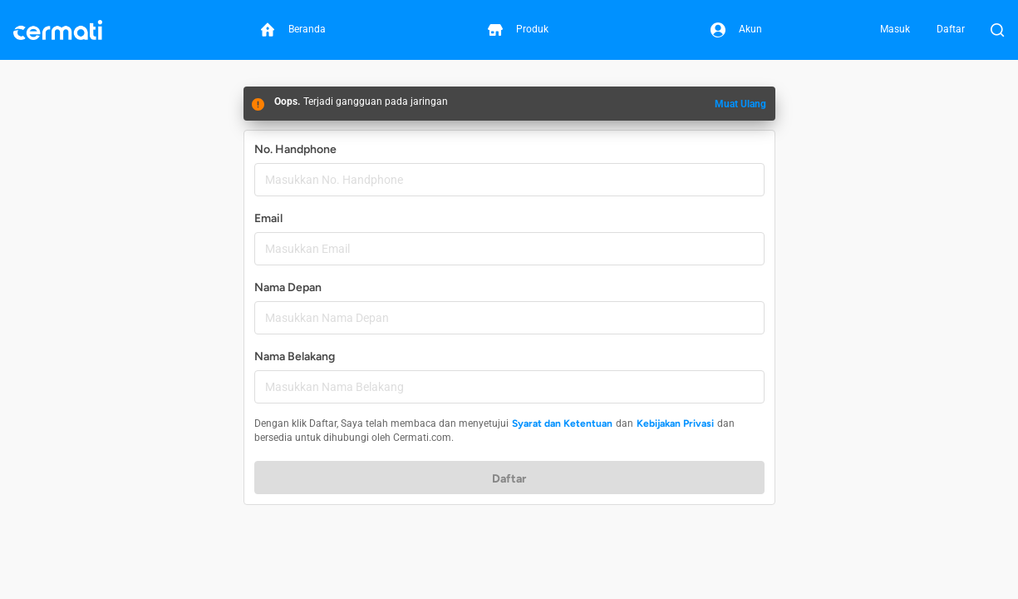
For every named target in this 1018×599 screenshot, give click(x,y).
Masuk (895, 29)
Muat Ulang (740, 104)
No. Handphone (295, 149)
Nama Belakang (294, 356)
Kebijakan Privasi (675, 423)
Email (268, 218)
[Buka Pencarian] (997, 29)
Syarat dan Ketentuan (562, 423)
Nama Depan (288, 287)
